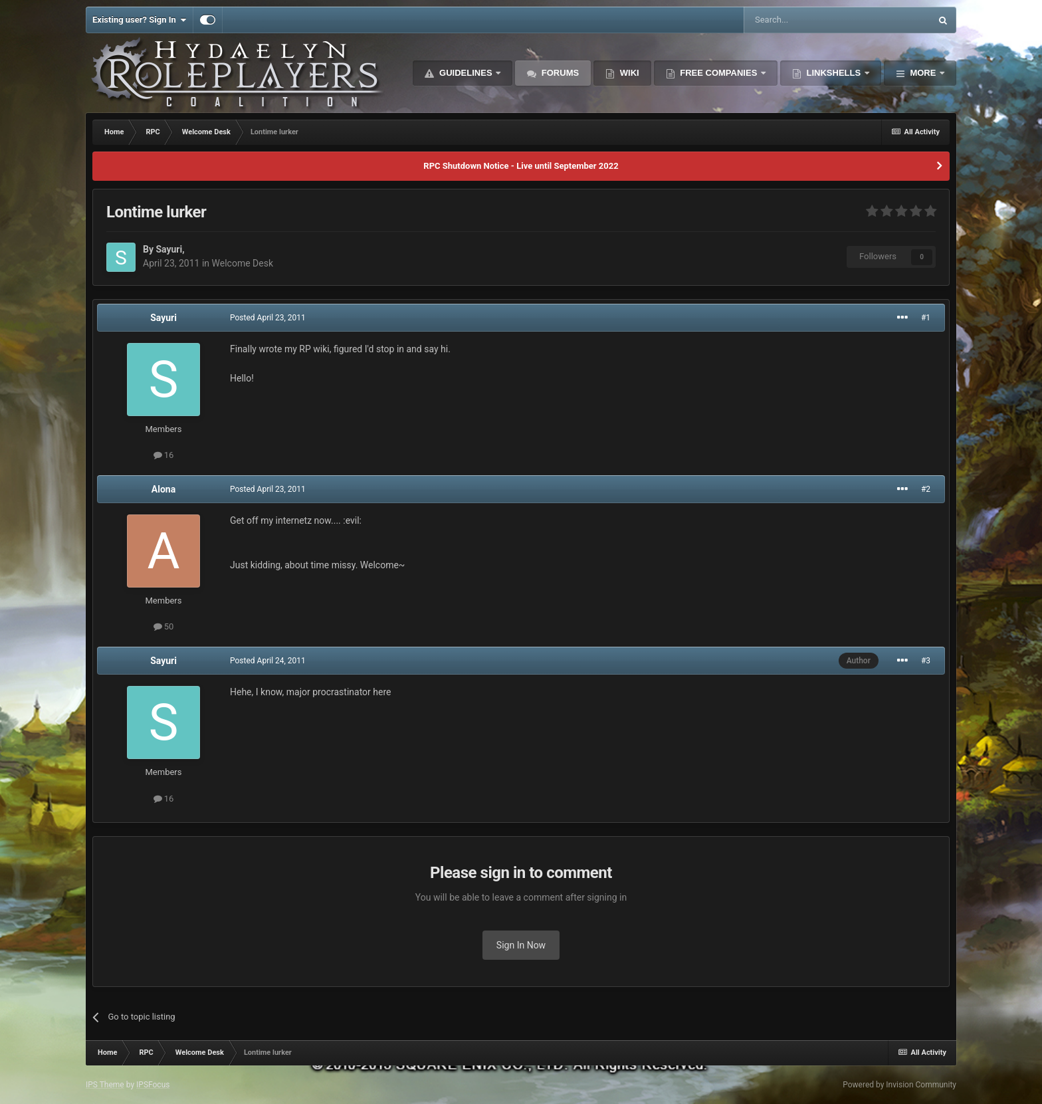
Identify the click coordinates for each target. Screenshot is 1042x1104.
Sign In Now (521, 945)
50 (164, 626)
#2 (925, 489)
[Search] (805, 20)
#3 (925, 660)
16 (164, 455)
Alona (163, 489)
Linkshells (833, 73)
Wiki (628, 73)
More (923, 73)
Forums (559, 73)
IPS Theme (105, 1084)
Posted (268, 317)
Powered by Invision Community (899, 1084)
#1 (925, 317)
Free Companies (719, 73)
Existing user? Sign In (139, 20)
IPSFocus (152, 1084)
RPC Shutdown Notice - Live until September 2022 (520, 166)
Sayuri (169, 249)
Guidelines (465, 73)
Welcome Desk (242, 263)
